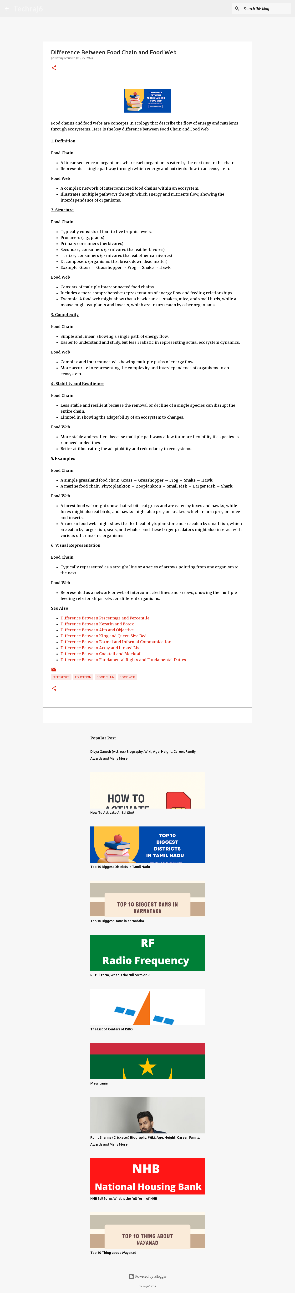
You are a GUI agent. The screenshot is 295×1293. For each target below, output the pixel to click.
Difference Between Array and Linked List (101, 647)
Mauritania (99, 1083)
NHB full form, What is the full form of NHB (123, 1198)
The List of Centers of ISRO (111, 1029)
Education (83, 677)
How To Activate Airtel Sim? (112, 813)
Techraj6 (28, 8)
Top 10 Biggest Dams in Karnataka (117, 921)
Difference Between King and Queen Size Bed (104, 636)
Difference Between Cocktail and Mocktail (101, 653)
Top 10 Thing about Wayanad (113, 1253)
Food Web (127, 677)
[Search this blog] (266, 8)
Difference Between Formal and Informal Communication (116, 641)
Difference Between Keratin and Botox (97, 624)
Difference (61, 677)
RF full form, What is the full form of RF (121, 975)
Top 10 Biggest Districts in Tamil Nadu (120, 867)
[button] (54, 68)
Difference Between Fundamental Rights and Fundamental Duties (123, 659)
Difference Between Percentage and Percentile (105, 618)
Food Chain (105, 677)
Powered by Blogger (147, 1276)
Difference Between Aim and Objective (97, 630)
